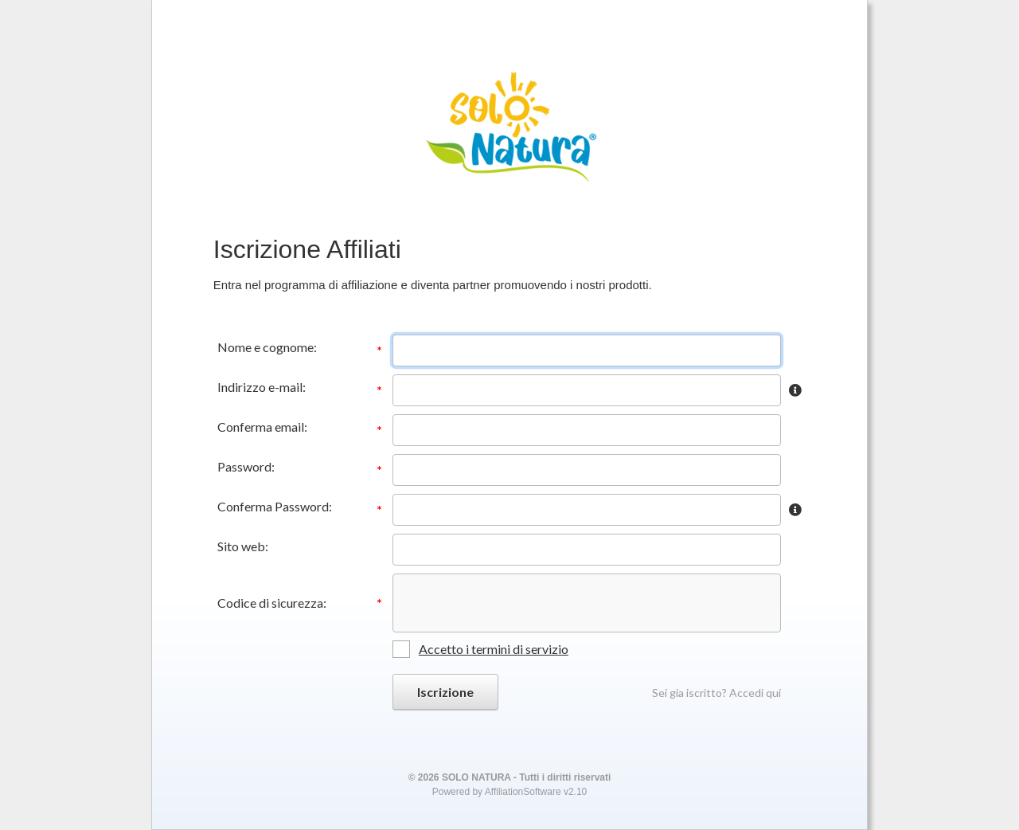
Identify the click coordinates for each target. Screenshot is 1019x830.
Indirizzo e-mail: (261, 386)
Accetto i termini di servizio (493, 648)
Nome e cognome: (267, 346)
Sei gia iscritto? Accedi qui (716, 692)
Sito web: (242, 546)
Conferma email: (262, 426)
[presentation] (512, 603)
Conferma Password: (274, 506)
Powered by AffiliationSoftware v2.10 (510, 791)
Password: (246, 466)
